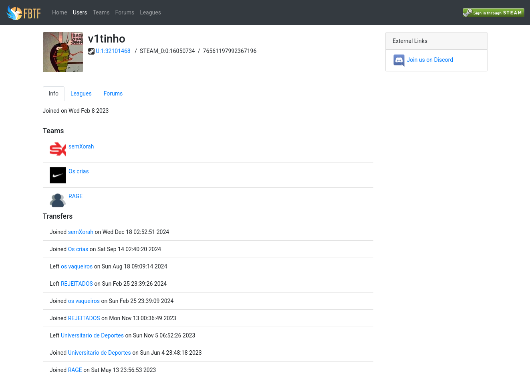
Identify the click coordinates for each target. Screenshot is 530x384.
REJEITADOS (77, 283)
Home (59, 12)
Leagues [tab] (81, 93)
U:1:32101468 (113, 51)
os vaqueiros (77, 266)
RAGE (76, 196)
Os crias (79, 171)
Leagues (150, 12)
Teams (101, 12)
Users (80, 12)
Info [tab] (53, 93)
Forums (125, 12)
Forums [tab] (113, 93)
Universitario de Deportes (92, 335)
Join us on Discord (423, 60)
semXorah (81, 146)
